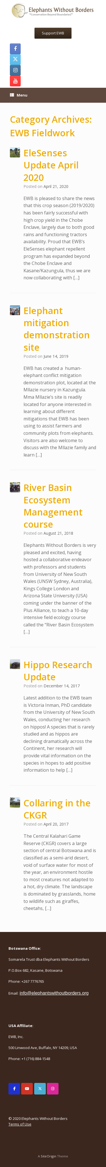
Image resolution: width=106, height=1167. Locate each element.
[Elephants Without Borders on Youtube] (27, 1088)
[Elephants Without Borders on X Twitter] (40, 1088)
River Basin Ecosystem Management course (53, 505)
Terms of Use (19, 1124)
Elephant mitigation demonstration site (56, 328)
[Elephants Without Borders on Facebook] (14, 1088)
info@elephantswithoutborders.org (54, 993)
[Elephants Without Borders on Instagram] (53, 1088)
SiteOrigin (48, 1156)
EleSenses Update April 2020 (51, 165)
